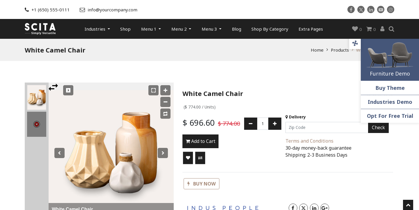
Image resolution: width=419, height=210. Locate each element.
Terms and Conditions (309, 141)
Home (317, 50)
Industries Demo (390, 101)
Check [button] (378, 127)
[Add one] (274, 124)
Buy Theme (390, 87)
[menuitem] (125, 29)
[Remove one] (250, 124)
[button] (188, 158)
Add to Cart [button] (200, 141)
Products (340, 50)
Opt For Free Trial (390, 115)
